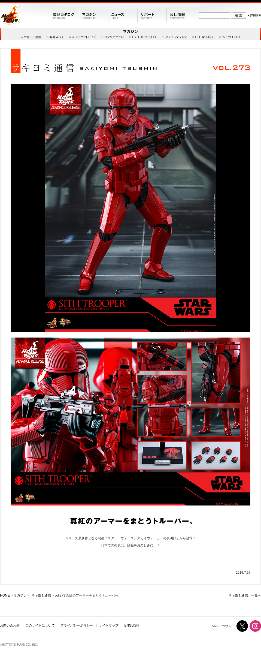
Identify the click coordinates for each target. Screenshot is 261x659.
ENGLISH (132, 625)
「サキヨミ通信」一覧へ (243, 595)
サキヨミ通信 (41, 595)
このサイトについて (40, 625)
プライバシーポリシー (76, 625)
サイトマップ (109, 625)
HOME (5, 595)
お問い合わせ (10, 625)
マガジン (20, 595)
